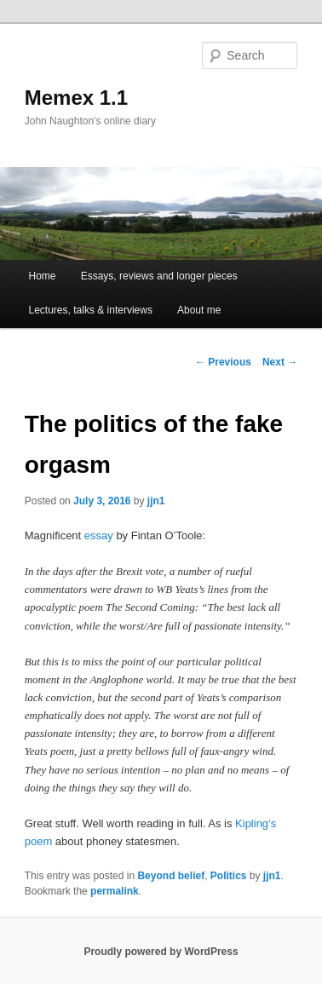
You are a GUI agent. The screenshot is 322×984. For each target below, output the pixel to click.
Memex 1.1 (76, 97)
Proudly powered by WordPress (160, 952)
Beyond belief (170, 876)
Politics (228, 876)
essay (98, 535)
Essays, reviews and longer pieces (159, 276)
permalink (114, 891)
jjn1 (156, 501)
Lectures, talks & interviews (90, 310)
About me (199, 310)
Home (42, 276)
